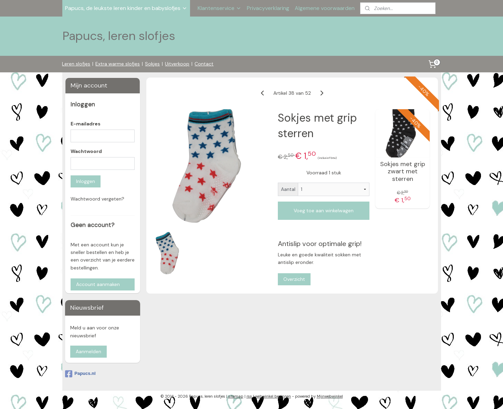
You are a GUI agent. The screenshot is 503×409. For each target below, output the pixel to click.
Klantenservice (219, 8)
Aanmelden (88, 351)
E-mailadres (86, 124)
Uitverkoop (177, 64)
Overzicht (294, 279)
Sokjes (152, 64)
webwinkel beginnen (273, 396)
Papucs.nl (80, 374)
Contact (204, 64)
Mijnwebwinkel (330, 396)
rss (249, 396)
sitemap (235, 396)
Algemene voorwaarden (325, 8)
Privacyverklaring (268, 8)
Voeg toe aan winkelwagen (324, 210)
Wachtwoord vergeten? (97, 199)
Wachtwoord (86, 151)
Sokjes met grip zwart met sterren (402, 171)
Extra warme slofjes (117, 64)
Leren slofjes (76, 64)
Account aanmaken (98, 284)
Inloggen (85, 181)
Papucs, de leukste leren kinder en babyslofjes (126, 8)
